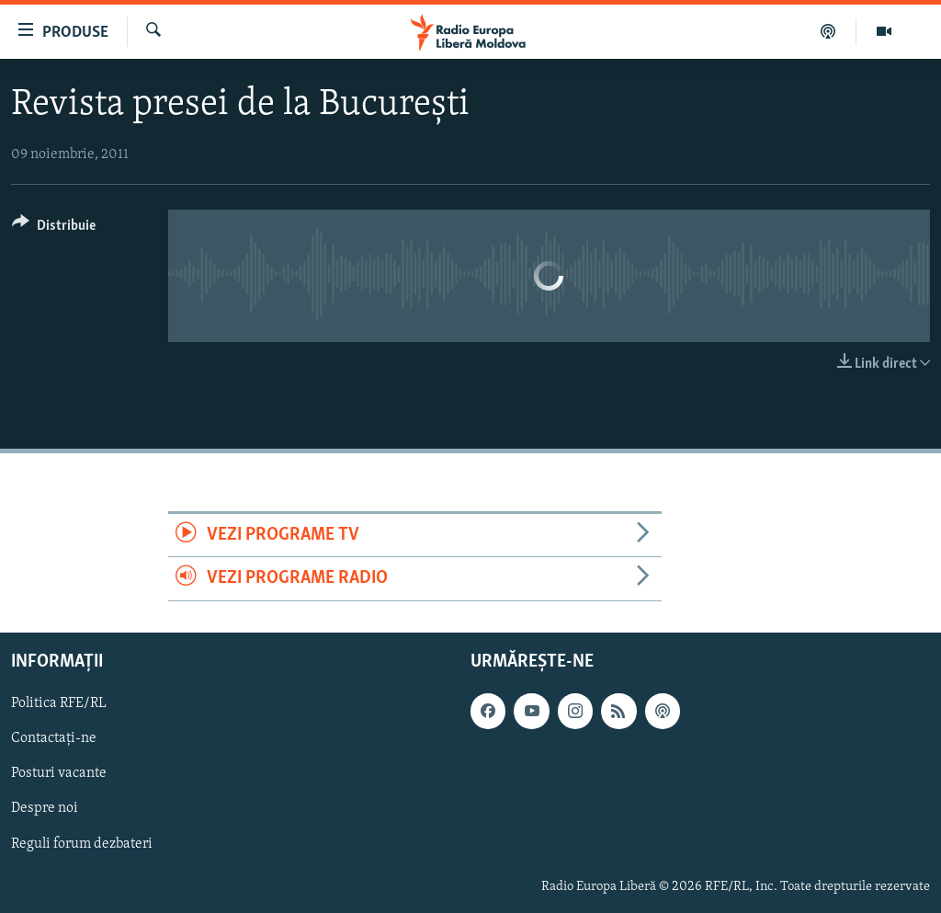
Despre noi (44, 808)
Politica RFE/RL (59, 703)
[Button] (54, 228)
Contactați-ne (53, 738)
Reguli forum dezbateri (82, 843)
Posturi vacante (59, 773)
